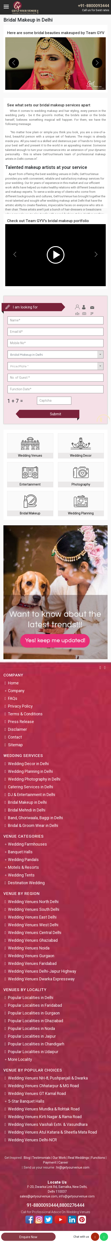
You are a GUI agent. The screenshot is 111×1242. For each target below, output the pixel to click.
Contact (15, 737)
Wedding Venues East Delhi (32, 917)
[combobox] (55, 354)
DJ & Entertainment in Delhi (31, 794)
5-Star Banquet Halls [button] (26, 1101)
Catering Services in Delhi (30, 787)
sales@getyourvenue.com (38, 1196)
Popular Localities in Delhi (30, 997)
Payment (49, 1162)
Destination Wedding (26, 883)
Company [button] (16, 691)
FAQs (12, 698)
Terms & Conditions (25, 714)
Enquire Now (28, 1237)
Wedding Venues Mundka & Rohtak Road (44, 1109)
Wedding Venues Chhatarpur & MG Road (43, 1086)
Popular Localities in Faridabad (35, 1005)
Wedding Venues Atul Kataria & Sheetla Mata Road (52, 1132)
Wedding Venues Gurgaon (31, 956)
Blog (27, 1157)
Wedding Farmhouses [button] (27, 844)
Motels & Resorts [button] (23, 867)
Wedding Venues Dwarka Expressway (41, 979)
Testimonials (41, 1157)
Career (63, 1162)
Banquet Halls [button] (20, 852)
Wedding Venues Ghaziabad (33, 940)
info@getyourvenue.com (77, 1196)
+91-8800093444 (93, 5)
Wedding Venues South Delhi (33, 909)
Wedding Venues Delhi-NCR (32, 1140)
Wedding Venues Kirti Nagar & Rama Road (45, 1116)
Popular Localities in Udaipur (33, 1051)
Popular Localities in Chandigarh (36, 1044)
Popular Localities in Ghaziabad (35, 1021)
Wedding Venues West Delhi (33, 925)
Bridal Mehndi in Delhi (26, 810)
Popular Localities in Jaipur (32, 1036)
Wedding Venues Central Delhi (34, 932)
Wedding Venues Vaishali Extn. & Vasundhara (48, 1124)
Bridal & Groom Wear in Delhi (33, 825)
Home (13, 683)
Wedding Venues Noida (28, 948)
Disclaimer (17, 729)
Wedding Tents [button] (21, 875)
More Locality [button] (20, 1059)
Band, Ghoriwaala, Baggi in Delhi (35, 818)
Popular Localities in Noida (31, 1028)
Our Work (59, 1157)
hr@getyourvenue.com (72, 1167)
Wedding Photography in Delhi (34, 779)
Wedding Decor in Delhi (28, 763)
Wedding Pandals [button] (23, 859)
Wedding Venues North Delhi (33, 901)
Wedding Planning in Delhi (30, 771)
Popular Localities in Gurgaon (34, 1013)
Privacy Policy (20, 706)
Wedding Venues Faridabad (32, 963)
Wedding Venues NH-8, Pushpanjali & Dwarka (48, 1078)
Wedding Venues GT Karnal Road (37, 1093)
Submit (55, 414)
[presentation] (14, 63)
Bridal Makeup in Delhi (27, 802)
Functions (98, 1157)
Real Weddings (78, 1157)
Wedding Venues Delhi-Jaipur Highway (42, 971)
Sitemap (15, 745)
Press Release (21, 721)
